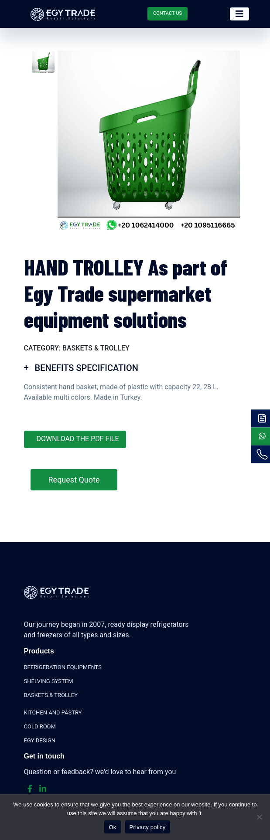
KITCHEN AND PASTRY (53, 712)
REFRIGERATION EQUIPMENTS (63, 667)
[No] (259, 817)
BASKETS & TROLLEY (51, 695)
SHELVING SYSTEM (48, 681)
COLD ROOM (40, 726)
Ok (112, 827)
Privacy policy (148, 827)
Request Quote (74, 479)
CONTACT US (167, 13)
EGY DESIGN (40, 740)
